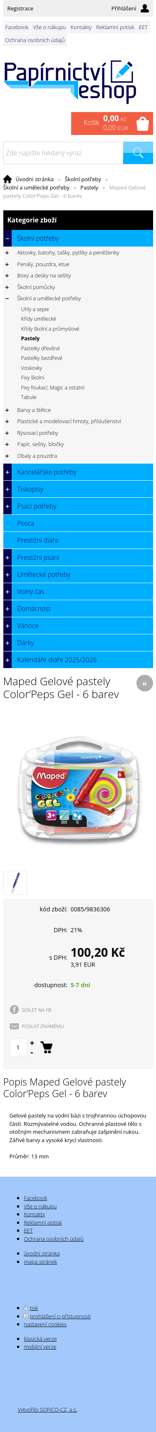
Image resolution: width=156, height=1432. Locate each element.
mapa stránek (40, 1261)
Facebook (17, 27)
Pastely (89, 187)
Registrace (20, 8)
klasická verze (40, 1338)
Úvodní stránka (35, 179)
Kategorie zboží (78, 220)
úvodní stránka (41, 1253)
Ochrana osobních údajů (35, 40)
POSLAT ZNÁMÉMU (43, 1026)
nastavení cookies (45, 1324)
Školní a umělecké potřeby (36, 187)
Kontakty (81, 27)
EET (143, 27)
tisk (34, 1308)
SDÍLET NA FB (37, 1009)
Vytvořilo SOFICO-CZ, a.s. (47, 1409)
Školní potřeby (83, 179)
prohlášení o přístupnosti (60, 1316)
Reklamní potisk (115, 27)
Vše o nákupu (49, 27)
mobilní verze (40, 1346)
